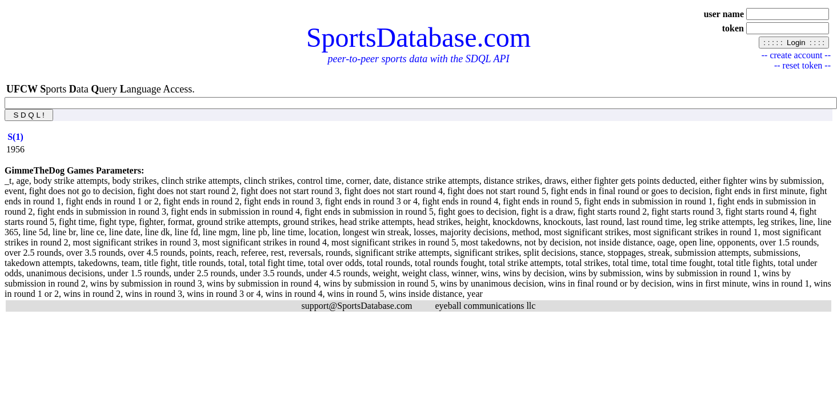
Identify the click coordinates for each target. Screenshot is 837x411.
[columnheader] (15, 137)
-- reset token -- (802, 65)
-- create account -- (796, 55)
